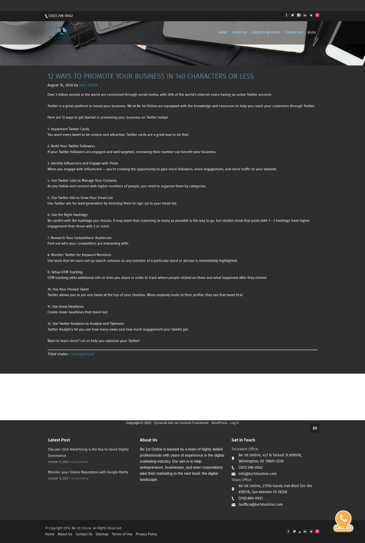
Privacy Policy (146, 534)
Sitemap (102, 534)
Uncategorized (81, 354)
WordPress (219, 423)
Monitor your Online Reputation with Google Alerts (88, 472)
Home (49, 534)
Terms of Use (122, 534)
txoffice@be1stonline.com (261, 505)
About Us (65, 534)
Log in (234, 423)
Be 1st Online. (82, 528)
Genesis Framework (194, 423)
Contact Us (84, 534)
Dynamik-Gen (164, 423)
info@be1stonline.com (258, 474)
